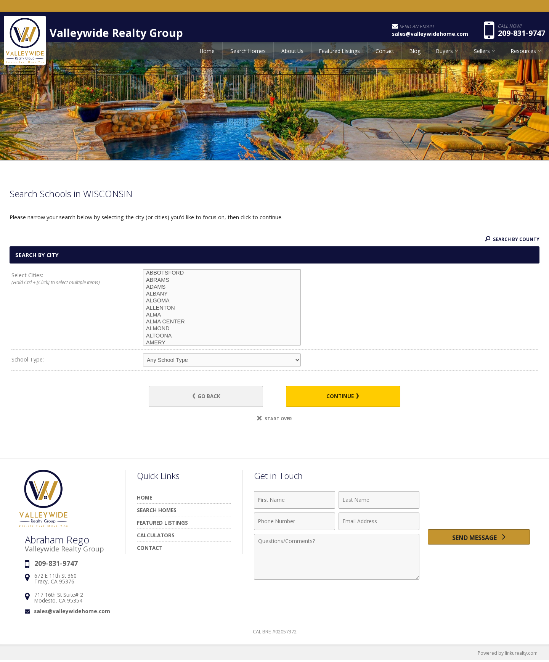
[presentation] (479, 506)
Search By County (510, 239)
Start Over (274, 420)
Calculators (156, 536)
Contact (385, 59)
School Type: (27, 359)
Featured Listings (339, 59)
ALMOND (222, 328)
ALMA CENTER (222, 321)
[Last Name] (379, 501)
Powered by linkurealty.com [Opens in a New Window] (506, 654)
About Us (292, 59)
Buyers (444, 59)
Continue (336, 397)
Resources (523, 59)
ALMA (222, 315)
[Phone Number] (294, 523)
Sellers (482, 59)
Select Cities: (64, 279)
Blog (415, 59)
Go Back (213, 397)
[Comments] (336, 558)
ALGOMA (222, 300)
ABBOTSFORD (222, 273)
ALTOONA (222, 336)
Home (207, 59)
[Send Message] (479, 540)
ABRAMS (222, 280)
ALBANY (222, 294)
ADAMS (222, 287)
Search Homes (248, 59)
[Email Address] (379, 523)
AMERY (222, 342)
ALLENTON (222, 308)
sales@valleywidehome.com (72, 612)
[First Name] (294, 501)
